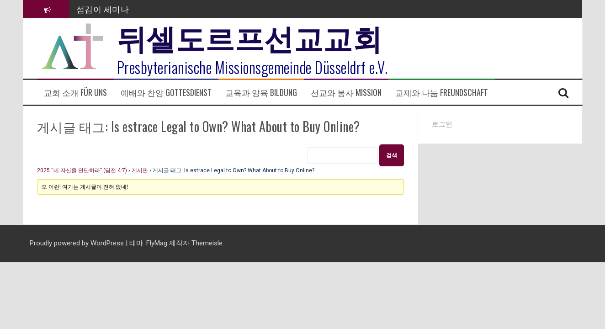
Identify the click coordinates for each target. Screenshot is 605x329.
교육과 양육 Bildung (261, 92)
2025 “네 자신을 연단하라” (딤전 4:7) (82, 170)
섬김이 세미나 (102, 9)
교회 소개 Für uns (75, 92)
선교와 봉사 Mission (346, 92)
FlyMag (156, 243)
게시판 (140, 170)
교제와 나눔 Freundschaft (441, 92)
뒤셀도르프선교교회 (249, 36)
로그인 (442, 124)
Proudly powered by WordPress (78, 243)
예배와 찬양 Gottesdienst (166, 92)
